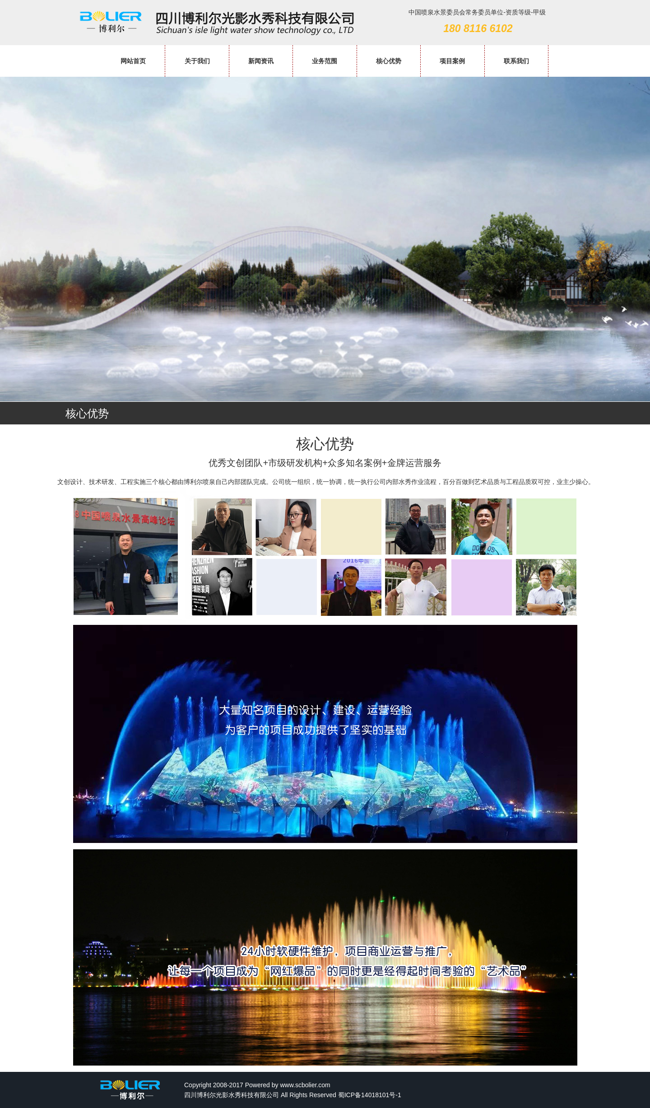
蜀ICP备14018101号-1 (369, 1095)
